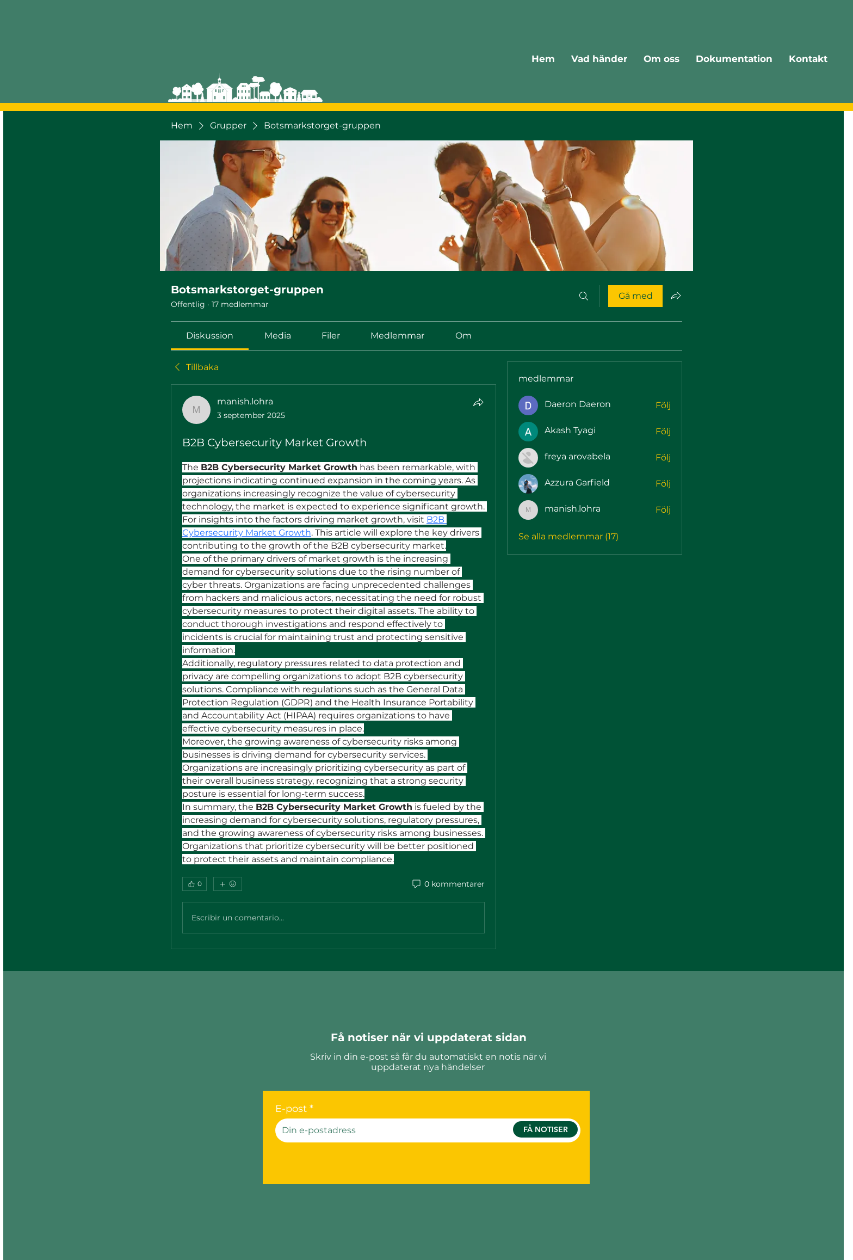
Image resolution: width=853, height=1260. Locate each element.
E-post (291, 1109)
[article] (333, 666)
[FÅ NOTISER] (545, 1129)
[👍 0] (194, 884)
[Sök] (583, 296)
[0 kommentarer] (448, 884)
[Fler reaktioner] (227, 884)
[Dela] (478, 402)
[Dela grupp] (675, 295)
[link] (209, 335)
